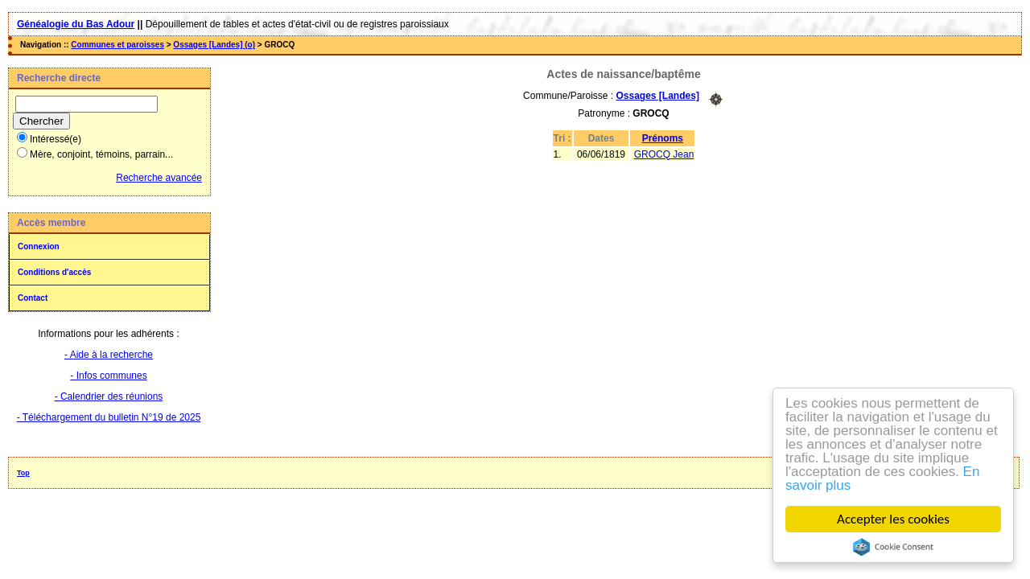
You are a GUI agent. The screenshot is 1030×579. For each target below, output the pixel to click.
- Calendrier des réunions (109, 396)
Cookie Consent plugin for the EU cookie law (893, 547)
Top (23, 473)
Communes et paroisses (117, 44)
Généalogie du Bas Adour (75, 24)
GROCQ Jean (664, 154)
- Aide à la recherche (108, 354)
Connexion (39, 246)
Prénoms (662, 138)
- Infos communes (108, 375)
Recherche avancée (159, 177)
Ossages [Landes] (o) (214, 44)
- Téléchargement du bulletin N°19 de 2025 (109, 417)
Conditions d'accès (54, 272)
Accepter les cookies (893, 519)
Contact (32, 298)
